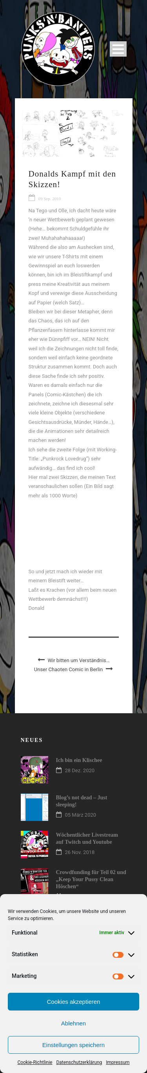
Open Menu (118, 49)
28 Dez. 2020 (80, 770)
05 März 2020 (80, 815)
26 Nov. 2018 (80, 852)
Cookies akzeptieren (73, 1001)
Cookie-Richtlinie (34, 1062)
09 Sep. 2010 (49, 198)
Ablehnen (73, 1023)
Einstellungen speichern (73, 1045)
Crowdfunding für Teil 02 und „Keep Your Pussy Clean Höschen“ (91, 879)
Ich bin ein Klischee (79, 760)
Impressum (117, 1062)
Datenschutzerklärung (79, 1062)
